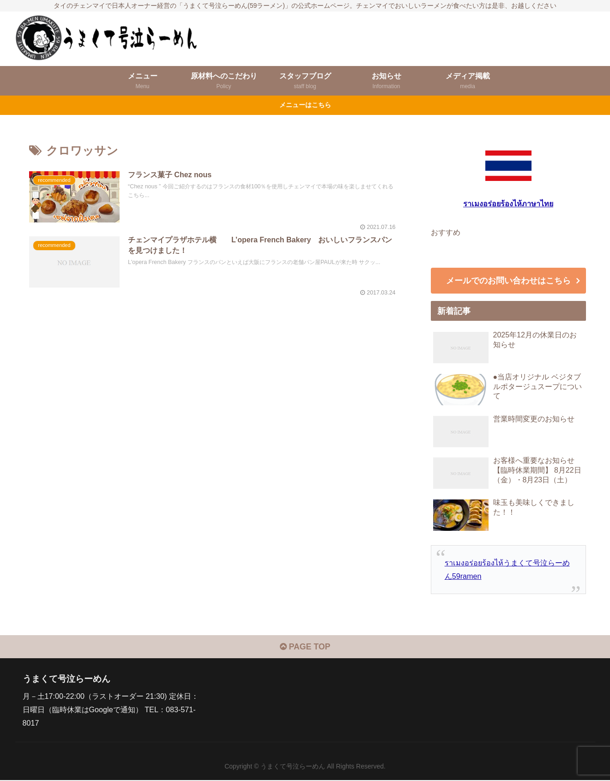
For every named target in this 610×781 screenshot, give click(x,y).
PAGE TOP (305, 648)
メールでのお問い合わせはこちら (508, 281)
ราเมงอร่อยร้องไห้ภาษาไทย (508, 203)
